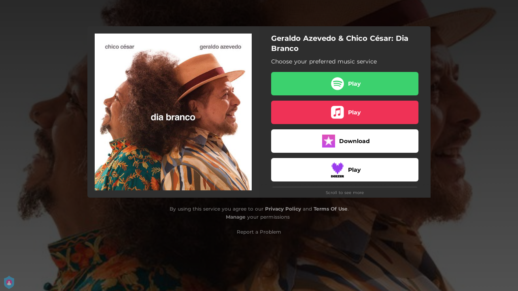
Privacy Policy (283, 209)
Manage (236, 217)
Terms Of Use (331, 209)
